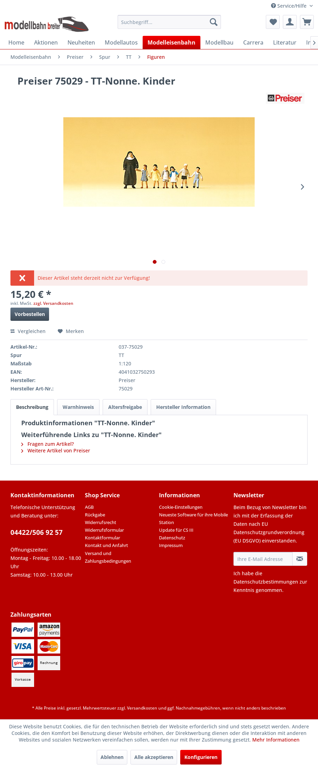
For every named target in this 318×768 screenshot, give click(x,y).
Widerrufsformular (104, 530)
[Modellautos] (121, 42)
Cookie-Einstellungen (180, 507)
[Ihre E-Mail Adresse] (263, 559)
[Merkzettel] (273, 22)
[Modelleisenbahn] (171, 42)
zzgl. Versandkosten (53, 303)
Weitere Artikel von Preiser (55, 450)
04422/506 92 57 (36, 532)
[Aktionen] (46, 42)
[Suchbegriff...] (169, 22)
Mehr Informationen (276, 739)
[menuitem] (169, 22)
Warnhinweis (78, 407)
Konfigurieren (200, 757)
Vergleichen (28, 331)
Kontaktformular (102, 538)
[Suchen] (213, 22)
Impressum (171, 545)
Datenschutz (172, 538)
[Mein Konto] (290, 22)
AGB (89, 507)
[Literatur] (284, 42)
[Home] (16, 42)
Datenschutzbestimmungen (265, 581)
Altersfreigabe (125, 407)
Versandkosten (142, 708)
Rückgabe (95, 515)
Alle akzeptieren (153, 757)
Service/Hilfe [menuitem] (289, 5)
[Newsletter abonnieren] (299, 559)
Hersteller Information (183, 407)
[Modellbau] (219, 42)
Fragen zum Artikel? (47, 444)
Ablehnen (112, 757)
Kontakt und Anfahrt (106, 545)
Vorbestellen (30, 314)
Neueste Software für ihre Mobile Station (193, 518)
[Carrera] (253, 42)
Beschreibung (32, 407)
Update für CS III (176, 530)
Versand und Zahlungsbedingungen (108, 557)
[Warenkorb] (307, 22)
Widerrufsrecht (100, 522)
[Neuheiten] (81, 42)
